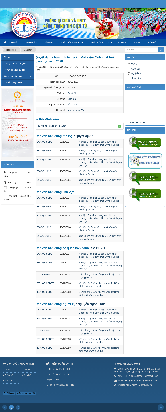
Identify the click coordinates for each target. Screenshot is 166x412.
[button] (119, 126)
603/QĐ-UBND (44, 171)
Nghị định (136, 73)
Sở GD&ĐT (73, 104)
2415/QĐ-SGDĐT (45, 142)
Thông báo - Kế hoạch (15, 63)
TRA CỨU (122, 42)
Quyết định (73, 93)
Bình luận (28, 375)
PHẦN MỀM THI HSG (100, 42)
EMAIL (137, 42)
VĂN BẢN (49, 42)
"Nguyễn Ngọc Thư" (91, 304)
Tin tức (7, 57)
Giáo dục (72, 99)
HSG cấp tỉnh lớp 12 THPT (59, 374)
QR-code (9, 393)
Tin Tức (8, 370)
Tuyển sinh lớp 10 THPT (16, 70)
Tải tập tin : (52, 126)
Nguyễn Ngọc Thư (76, 110)
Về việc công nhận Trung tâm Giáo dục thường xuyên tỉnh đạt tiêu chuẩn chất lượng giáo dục (100, 162)
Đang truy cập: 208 (26, 393)
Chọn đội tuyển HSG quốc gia (60, 385)
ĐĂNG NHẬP (31, 42)
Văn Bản (8, 381)
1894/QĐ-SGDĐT (45, 159)
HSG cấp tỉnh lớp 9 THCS (58, 369)
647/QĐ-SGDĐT (45, 180)
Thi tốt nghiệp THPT (13, 82)
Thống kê (9, 375)
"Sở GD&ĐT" (99, 248)
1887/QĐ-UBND (44, 150)
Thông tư (135, 64)
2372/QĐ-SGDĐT (45, 283)
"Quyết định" (83, 136)
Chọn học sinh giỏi (13, 76)
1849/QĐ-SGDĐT (45, 292)
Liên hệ (27, 370)
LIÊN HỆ (152, 42)
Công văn (135, 69)
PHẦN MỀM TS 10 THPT (72, 42)
